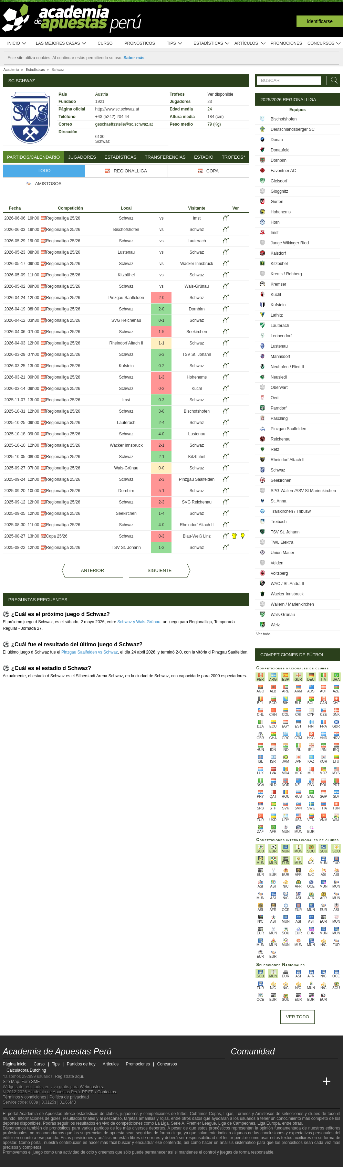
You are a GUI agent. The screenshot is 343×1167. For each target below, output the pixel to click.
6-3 (161, 354)
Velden (277, 563)
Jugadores (82, 157)
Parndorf (279, 408)
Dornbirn (197, 309)
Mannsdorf (280, 356)
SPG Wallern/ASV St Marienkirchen (303, 490)
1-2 (161, 547)
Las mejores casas (61, 43)
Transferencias (165, 157)
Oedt (275, 397)
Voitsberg (279, 573)
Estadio (203, 157)
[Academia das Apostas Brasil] (262, 1082)
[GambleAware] (20, 1161)
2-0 (161, 297)
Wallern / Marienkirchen (292, 604)
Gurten (277, 201)
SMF (35, 1081)
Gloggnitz (279, 191)
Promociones (286, 43)
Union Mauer (282, 552)
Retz (275, 449)
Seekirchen (196, 331)
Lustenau (126, 252)
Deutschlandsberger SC (292, 129)
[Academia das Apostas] (249, 1082)
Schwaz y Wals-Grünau (138, 621)
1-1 (161, 343)
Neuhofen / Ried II (287, 366)
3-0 (161, 411)
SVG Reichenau (126, 320)
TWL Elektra (282, 542)
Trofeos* (233, 157)
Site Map (11, 1081)
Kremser (278, 284)
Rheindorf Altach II (126, 343)
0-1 (161, 320)
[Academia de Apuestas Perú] (236, 1082)
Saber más (134, 57)
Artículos (250, 43)
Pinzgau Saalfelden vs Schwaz (89, 652)
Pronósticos (139, 43)
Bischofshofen (126, 229)
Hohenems (197, 377)
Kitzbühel (126, 275)
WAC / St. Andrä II (287, 583)
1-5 (161, 331)
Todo (44, 170)
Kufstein (126, 365)
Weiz (275, 625)
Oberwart (279, 387)
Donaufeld (280, 150)
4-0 (161, 434)
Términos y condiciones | (26, 1097)
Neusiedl (279, 377)
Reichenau (280, 439)
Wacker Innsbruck (196, 263)
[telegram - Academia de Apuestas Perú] (275, 1067)
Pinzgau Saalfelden (126, 297)
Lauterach (197, 240)
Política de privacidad (69, 1097)
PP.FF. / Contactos (99, 1092)
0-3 (161, 399)
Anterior (92, 570)
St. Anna (278, 501)
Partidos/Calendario (33, 157)
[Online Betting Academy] (275, 1082)
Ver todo (263, 634)
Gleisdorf (279, 181)
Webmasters (91, 1086)
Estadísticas (212, 43)
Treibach (279, 521)
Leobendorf (281, 335)
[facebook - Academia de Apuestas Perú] (262, 1067)
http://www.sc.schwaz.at (117, 109)
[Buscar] (332, 80)
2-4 (161, 422)
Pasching (279, 418)
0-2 (161, 365)
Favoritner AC (283, 170)
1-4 (161, 513)
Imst (197, 218)
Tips (175, 43)
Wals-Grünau (197, 286)
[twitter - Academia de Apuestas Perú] (236, 1067)
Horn (275, 222)
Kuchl (196, 388)
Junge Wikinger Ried (290, 243)
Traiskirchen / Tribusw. (291, 511)
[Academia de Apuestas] (288, 1082)
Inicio (17, 43)
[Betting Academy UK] (314, 1082)
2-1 (161, 445)
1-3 (161, 377)
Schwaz (126, 218)
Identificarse (320, 21)
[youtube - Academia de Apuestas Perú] (249, 1067)
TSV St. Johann (196, 354)
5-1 (161, 490)
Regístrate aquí (69, 1076)
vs (161, 218)
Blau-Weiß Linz (197, 536)
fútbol (182, 1113)
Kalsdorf (278, 253)
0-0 (161, 468)
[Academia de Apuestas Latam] (301, 1082)
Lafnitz (277, 315)
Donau (277, 139)
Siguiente (159, 570)
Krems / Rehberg (286, 274)
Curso (105, 43)
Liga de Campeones (236, 1123)
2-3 (161, 479)
